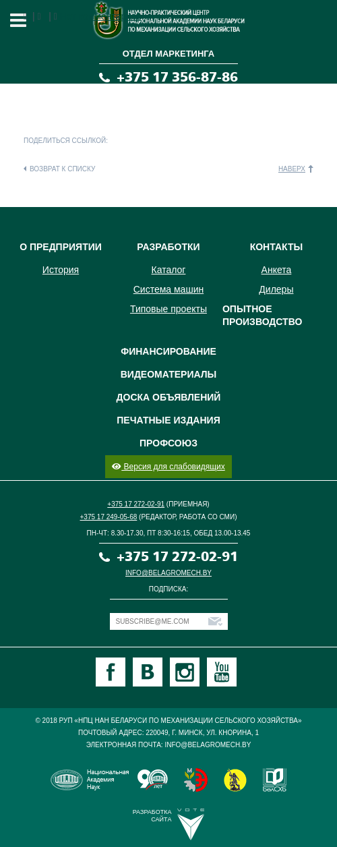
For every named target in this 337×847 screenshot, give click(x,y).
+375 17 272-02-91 (135, 504)
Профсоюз (168, 443)
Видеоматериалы (169, 374)
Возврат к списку (62, 169)
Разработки (168, 246)
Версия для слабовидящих (168, 466)
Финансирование (168, 351)
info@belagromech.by (168, 573)
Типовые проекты (168, 308)
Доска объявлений (169, 397)
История (60, 269)
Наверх (291, 169)
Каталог (169, 269)
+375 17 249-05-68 (108, 517)
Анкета (277, 269)
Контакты (276, 246)
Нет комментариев (101, 16)
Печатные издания (168, 420)
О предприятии (61, 246)
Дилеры (276, 289)
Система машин (168, 289)
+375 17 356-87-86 (177, 77)
